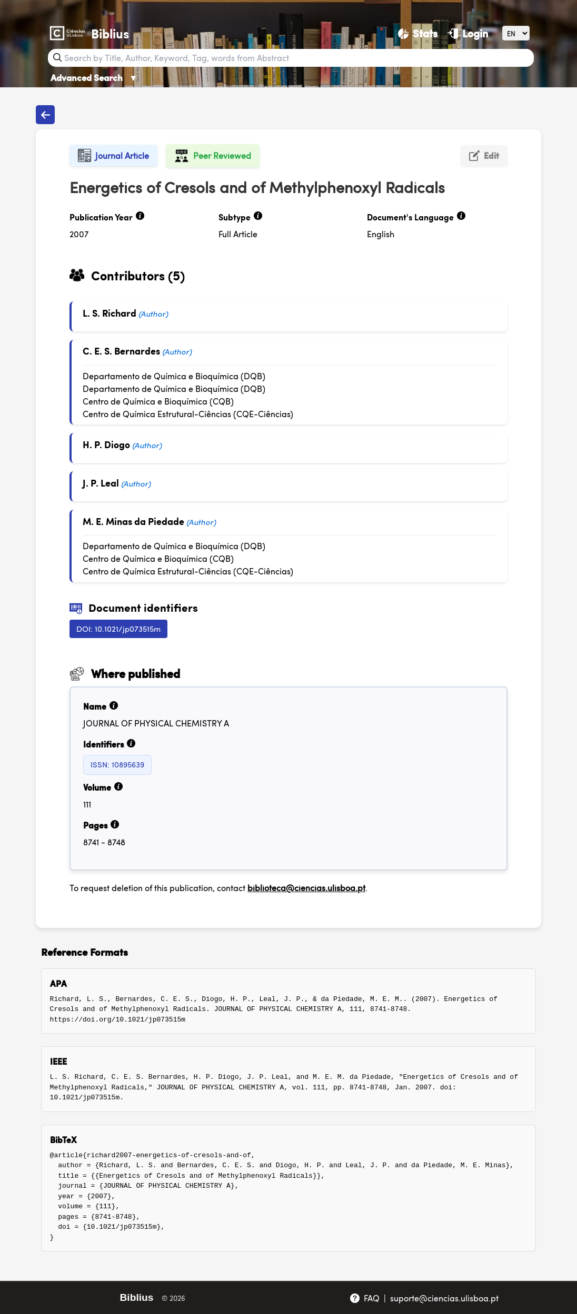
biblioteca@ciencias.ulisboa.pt (306, 887)
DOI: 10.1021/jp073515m (118, 628)
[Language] (515, 33)
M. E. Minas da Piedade (133, 521)
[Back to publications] (45, 114)
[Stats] (417, 33)
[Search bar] (298, 58)
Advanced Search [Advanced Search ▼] (94, 77)
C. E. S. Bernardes (121, 350)
